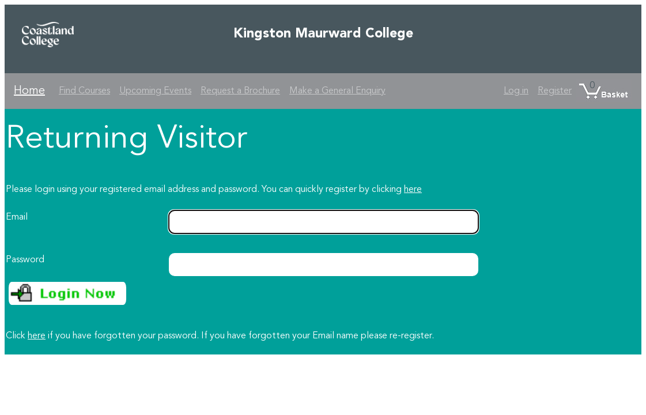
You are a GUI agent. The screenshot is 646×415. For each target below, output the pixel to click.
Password (25, 260)
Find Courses (84, 91)
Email (17, 217)
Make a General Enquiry (337, 91)
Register (555, 91)
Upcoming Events (155, 91)
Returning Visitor (126, 139)
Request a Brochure (240, 91)
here (413, 189)
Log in (516, 91)
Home (29, 91)
